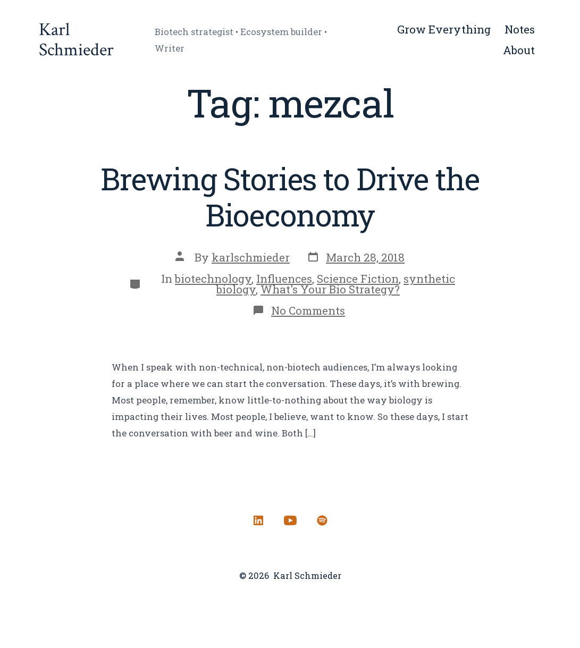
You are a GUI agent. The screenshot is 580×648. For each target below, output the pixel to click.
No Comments (308, 310)
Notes (520, 29)
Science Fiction (358, 278)
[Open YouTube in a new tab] (290, 520)
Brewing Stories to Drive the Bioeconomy (289, 196)
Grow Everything (444, 29)
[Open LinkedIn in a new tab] (258, 520)
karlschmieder (251, 257)
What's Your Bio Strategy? (330, 289)
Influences (284, 278)
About (519, 50)
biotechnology (213, 278)
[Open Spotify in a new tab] (322, 520)
